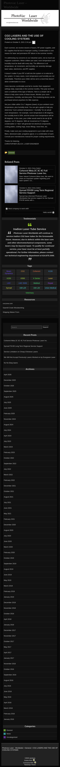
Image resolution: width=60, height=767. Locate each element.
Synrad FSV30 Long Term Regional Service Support (23, 346)
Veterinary (30, 293)
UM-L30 (36, 288)
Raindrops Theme (30, 764)
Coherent (36, 271)
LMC (9, 283)
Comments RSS (28, 763)
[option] (30, 241)
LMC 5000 (23, 283)
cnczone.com (8, 303)
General (9, 730)
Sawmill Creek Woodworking (13, 308)
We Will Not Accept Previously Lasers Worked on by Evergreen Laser (29, 357)
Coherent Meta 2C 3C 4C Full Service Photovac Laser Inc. (25, 341)
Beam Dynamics (9, 272)
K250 (9, 278)
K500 (23, 278)
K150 (50, 271)
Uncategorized (12, 737)
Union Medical (50, 288)
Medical (36, 283)
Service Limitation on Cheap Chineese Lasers (21, 352)
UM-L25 (23, 288)
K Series (36, 278)
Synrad (9, 288)
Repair (50, 283)
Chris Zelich (36, 168)
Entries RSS (28, 760)
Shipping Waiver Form (11, 312)
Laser (50, 278)
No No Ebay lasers (11, 363)
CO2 (23, 271)
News (9, 734)
